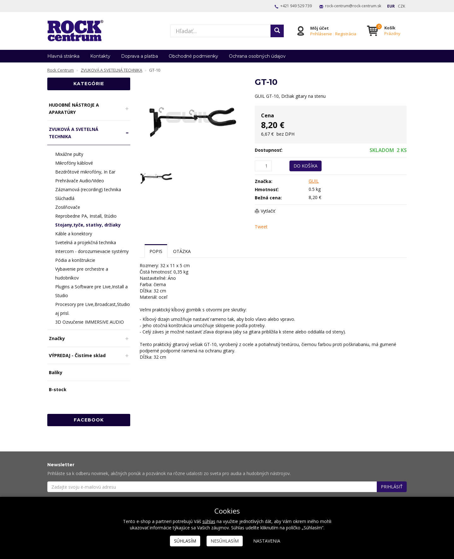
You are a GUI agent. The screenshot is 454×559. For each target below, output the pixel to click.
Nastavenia (266, 541)
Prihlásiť (392, 487)
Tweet (261, 227)
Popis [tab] (155, 251)
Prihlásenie (321, 34)
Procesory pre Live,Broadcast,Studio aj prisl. (92, 308)
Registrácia (345, 34)
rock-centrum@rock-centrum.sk (353, 6)
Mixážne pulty (69, 154)
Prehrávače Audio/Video (79, 181)
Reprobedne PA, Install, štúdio (86, 216)
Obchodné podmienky (193, 56)
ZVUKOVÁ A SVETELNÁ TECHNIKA (73, 132)
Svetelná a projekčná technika (85, 242)
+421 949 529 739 (296, 6)
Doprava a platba (139, 56)
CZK (401, 6)
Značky (57, 338)
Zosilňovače (67, 207)
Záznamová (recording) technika (88, 189)
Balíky (55, 372)
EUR (391, 6)
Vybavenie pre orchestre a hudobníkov (81, 273)
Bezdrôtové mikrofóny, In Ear (85, 172)
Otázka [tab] (182, 251)
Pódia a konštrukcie (75, 260)
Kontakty (100, 56)
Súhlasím (185, 541)
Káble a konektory (73, 234)
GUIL (314, 181)
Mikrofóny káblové (74, 163)
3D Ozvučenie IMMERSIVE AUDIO (89, 322)
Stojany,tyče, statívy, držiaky (88, 225)
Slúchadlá (64, 198)
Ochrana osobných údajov (257, 56)
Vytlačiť (268, 211)
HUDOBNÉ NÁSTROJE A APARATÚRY (74, 108)
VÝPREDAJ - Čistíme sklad (77, 355)
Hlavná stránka (63, 56)
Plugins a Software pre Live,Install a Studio (91, 291)
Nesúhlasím (225, 541)
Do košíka (305, 166)
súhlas (208, 521)
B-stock (58, 389)
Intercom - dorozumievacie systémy (92, 251)
